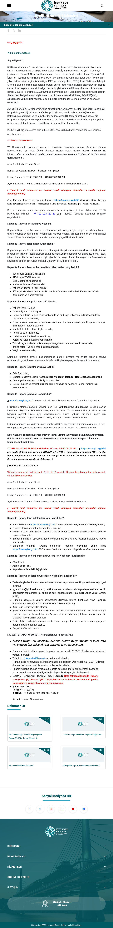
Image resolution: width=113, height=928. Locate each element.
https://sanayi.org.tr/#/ (66, 200)
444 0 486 (62, 905)
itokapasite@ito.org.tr (35, 658)
